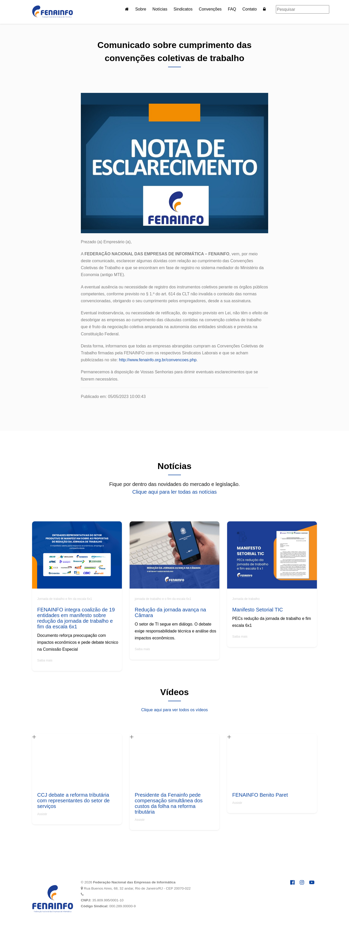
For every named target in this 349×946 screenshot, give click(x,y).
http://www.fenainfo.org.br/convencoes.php (158, 360)
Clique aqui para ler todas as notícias (174, 492)
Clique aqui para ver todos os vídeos (174, 710)
